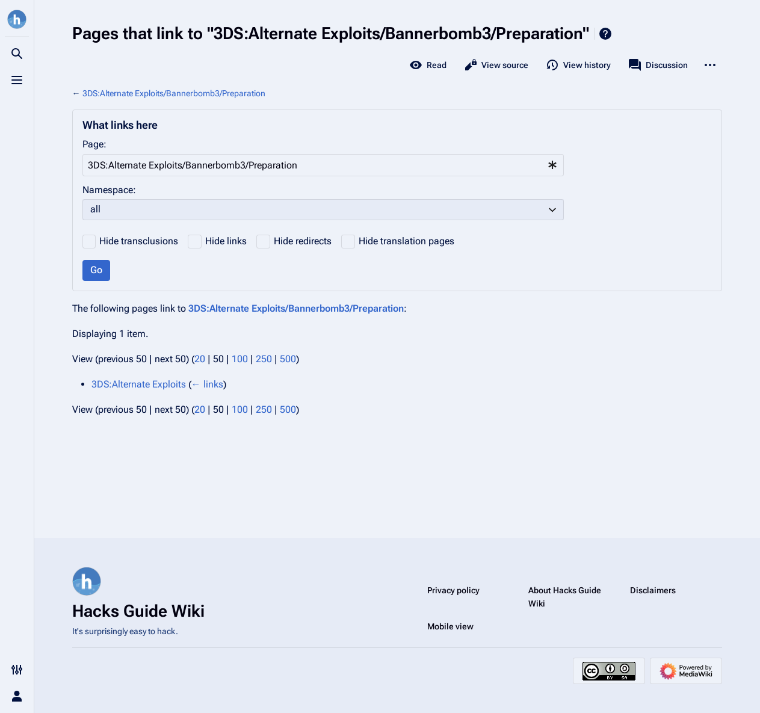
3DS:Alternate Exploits (138, 384)
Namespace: (109, 190)
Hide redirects (303, 241)
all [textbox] (95, 209)
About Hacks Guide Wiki (564, 596)
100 (240, 359)
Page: (94, 144)
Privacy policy (453, 590)
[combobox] (323, 165)
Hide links (226, 241)
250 (264, 359)
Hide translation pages (406, 241)
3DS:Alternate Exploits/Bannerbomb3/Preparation (173, 93)
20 (199, 359)
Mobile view (450, 626)
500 (288, 359)
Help (605, 34)
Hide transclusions (138, 241)
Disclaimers (653, 590)
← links (207, 384)
